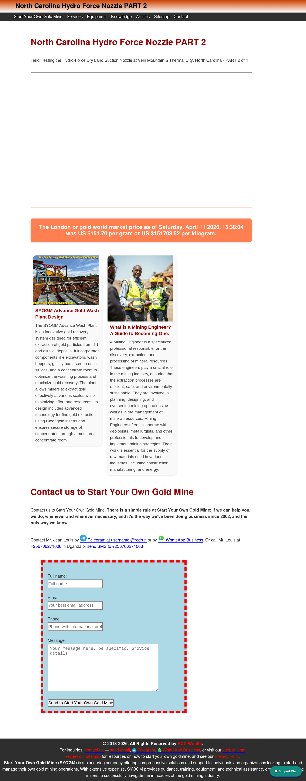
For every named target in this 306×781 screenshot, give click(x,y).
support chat (233, 750)
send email (120, 750)
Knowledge (121, 17)
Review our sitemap (82, 756)
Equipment (97, 17)
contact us (94, 750)
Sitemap (161, 17)
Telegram (143, 750)
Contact (181, 17)
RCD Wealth (189, 744)
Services (75, 17)
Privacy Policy (228, 756)
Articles (143, 17)
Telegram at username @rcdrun (113, 540)
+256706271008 (46, 546)
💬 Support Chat (286, 771)
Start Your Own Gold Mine (38, 17)
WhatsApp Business (180, 540)
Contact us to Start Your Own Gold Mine (112, 492)
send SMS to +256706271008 (115, 546)
